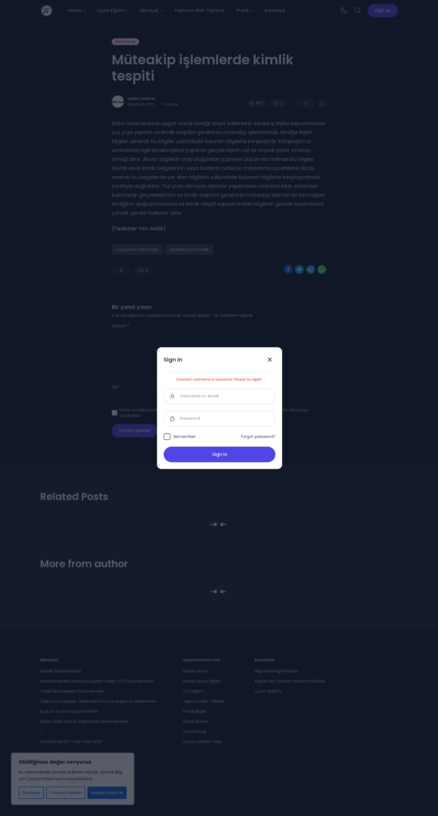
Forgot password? (258, 436)
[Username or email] (219, 396)
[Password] (219, 418)
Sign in (219, 454)
